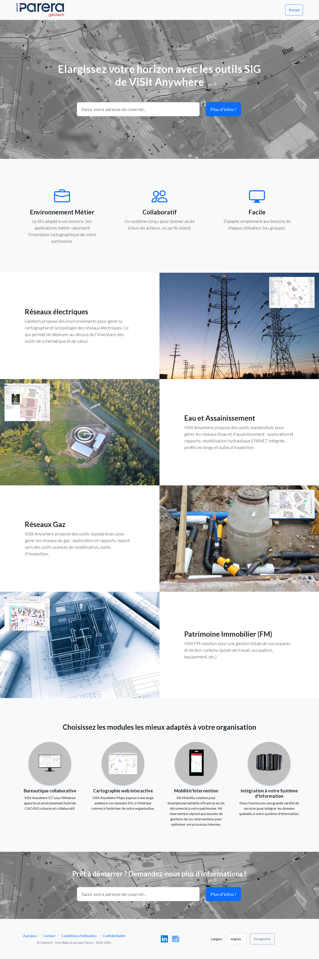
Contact (49, 936)
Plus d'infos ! (223, 109)
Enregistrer (262, 939)
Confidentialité (114, 936)
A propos (30, 936)
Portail (294, 10)
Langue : (217, 939)
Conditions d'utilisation (79, 936)
